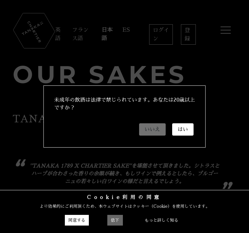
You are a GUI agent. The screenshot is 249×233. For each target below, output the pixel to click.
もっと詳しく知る (161, 220)
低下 (115, 220)
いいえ (152, 129)
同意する (76, 220)
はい (183, 129)
